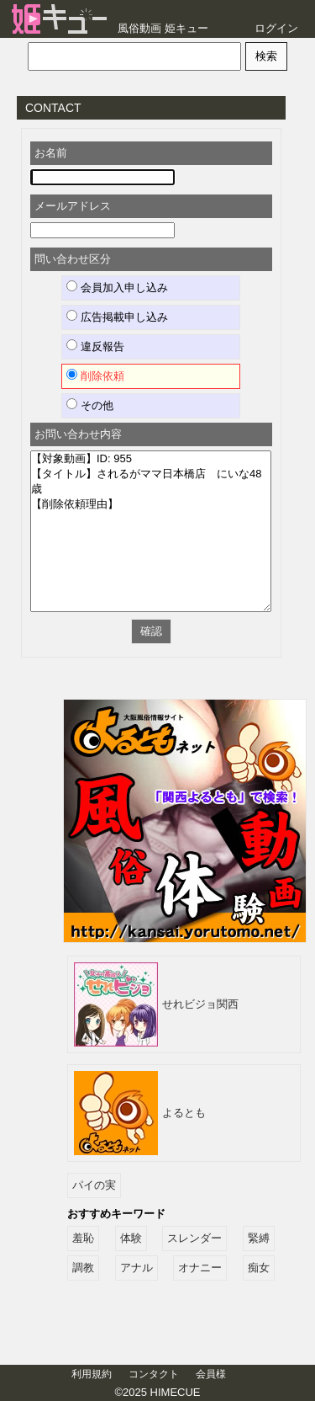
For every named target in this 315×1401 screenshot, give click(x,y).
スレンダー (194, 1238)
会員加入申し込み (117, 287)
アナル (136, 1267)
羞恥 (83, 1238)
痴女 (259, 1267)
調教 (83, 1267)
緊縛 (259, 1238)
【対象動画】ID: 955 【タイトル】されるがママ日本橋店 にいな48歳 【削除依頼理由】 (150, 531)
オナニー (200, 1267)
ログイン (276, 28)
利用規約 (91, 1374)
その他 (89, 405)
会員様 (211, 1374)
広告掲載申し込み (117, 316)
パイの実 (94, 1185)
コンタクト (154, 1374)
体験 (131, 1238)
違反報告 (95, 346)
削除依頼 (95, 375)
